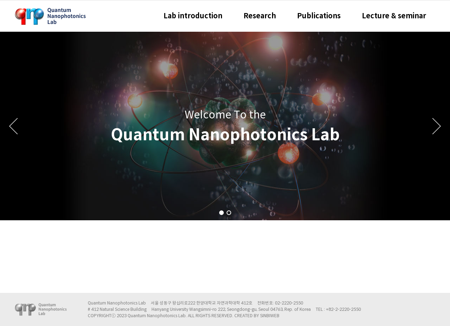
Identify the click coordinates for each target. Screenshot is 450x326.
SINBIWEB (269, 315)
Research (260, 16)
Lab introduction (193, 16)
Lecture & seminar (394, 16)
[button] (221, 212)
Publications (319, 16)
